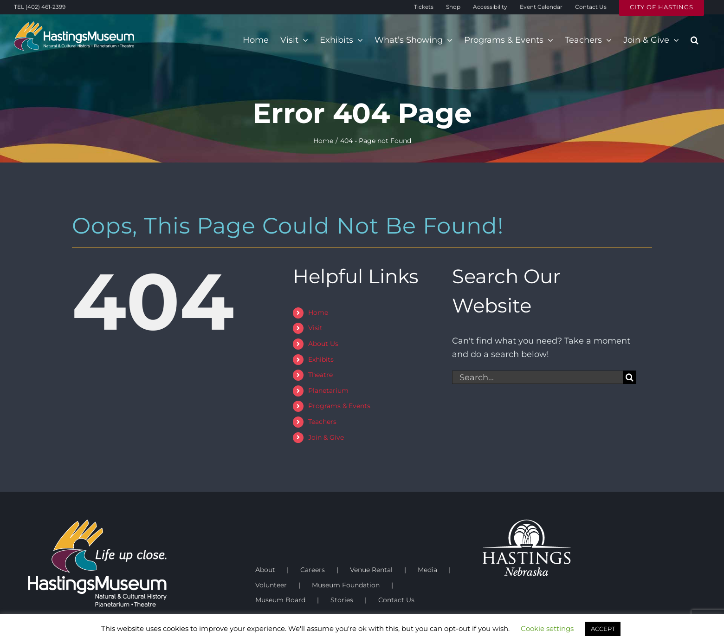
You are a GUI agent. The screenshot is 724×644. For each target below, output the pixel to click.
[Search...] (537, 377)
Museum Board (280, 600)
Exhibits (321, 359)
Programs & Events (339, 406)
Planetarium (328, 390)
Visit (315, 328)
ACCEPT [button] (603, 628)
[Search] (629, 377)
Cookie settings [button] (547, 628)
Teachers (322, 421)
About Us (323, 343)
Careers (312, 570)
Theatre (320, 375)
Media (427, 570)
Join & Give (326, 437)
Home (318, 312)
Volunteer (271, 585)
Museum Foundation (346, 585)
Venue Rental (371, 570)
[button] (694, 40)
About (265, 570)
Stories (341, 600)
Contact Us (396, 600)
